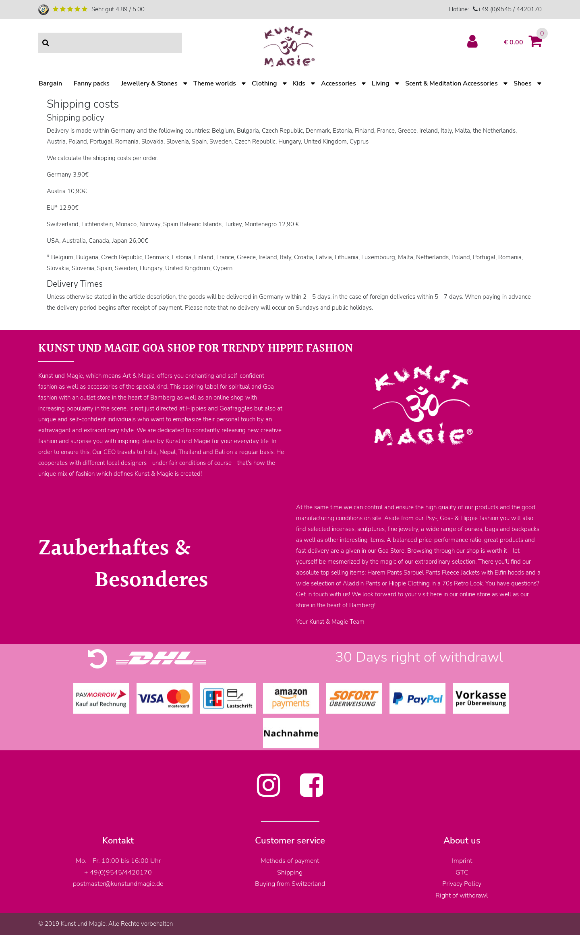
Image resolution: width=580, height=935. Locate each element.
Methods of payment (290, 860)
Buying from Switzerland (290, 883)
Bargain (50, 83)
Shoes (523, 83)
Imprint (462, 860)
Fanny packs (92, 83)
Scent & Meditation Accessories (451, 83)
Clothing (264, 83)
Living (380, 83)
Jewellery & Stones (149, 83)
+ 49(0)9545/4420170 (118, 872)
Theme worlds (214, 83)
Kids (299, 83)
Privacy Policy (461, 883)
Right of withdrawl (461, 895)
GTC (462, 872)
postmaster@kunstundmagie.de (118, 883)
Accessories (338, 83)
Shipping (289, 872)
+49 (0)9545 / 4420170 (510, 9)
